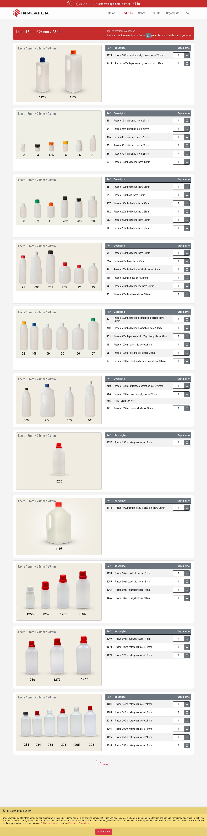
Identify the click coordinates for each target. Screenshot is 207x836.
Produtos (126, 13)
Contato (156, 13)
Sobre (141, 13)
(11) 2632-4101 (79, 3)
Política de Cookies (49, 823)
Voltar (103, 764)
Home (111, 13)
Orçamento (173, 13)
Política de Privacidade (78, 823)
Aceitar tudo (103, 831)
